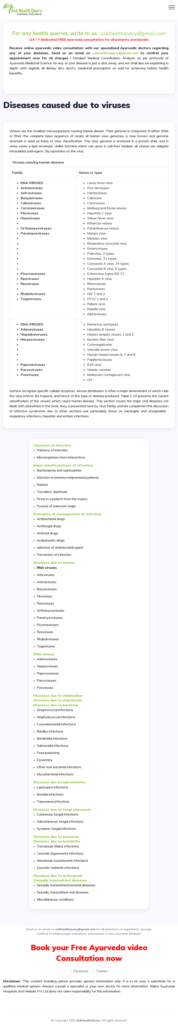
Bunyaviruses (32, 198)
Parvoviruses (46, 680)
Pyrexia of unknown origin (56, 506)
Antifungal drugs (49, 526)
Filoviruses (44, 596)
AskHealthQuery (88, 1020)
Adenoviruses (47, 659)
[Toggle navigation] (172, 7)
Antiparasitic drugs (51, 540)
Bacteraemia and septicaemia (59, 470)
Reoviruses (30, 284)
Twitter (100, 971)
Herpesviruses (33, 339)
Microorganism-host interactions (61, 457)
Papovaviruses (48, 673)
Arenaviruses (32, 188)
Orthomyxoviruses (50, 610)
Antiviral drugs (47, 533)
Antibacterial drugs (51, 519)
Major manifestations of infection (63, 465)
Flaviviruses (45, 603)
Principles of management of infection (67, 514)
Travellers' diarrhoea (52, 492)
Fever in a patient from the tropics (62, 499)
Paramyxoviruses (50, 617)
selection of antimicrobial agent (60, 547)
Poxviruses (45, 687)
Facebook (79, 971)
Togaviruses (46, 646)
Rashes (42, 484)
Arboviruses (46, 575)
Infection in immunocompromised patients (68, 477)
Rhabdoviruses (48, 639)
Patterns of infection (52, 450)
